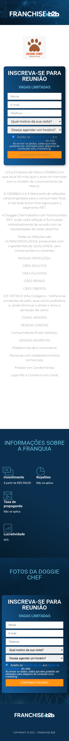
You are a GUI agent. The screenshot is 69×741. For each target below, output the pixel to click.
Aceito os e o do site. (34, 142)
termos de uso (41, 137)
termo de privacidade (29, 140)
